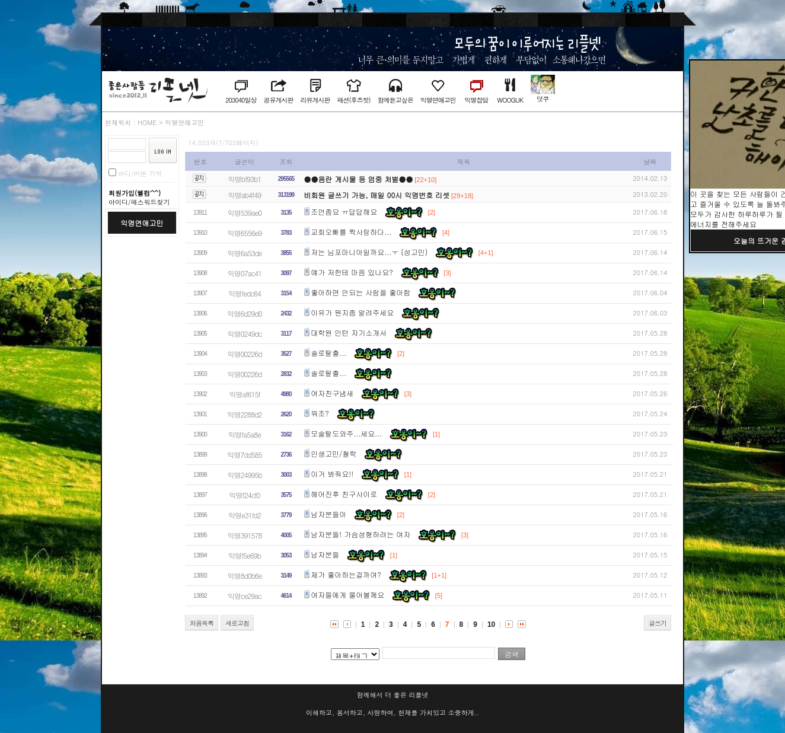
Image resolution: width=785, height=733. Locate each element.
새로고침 (237, 623)
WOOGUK (510, 99)
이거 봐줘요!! (332, 474)
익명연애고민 (438, 99)
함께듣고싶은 (395, 99)
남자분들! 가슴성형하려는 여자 (360, 534)
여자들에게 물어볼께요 (347, 594)
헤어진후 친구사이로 (344, 494)
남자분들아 (328, 514)
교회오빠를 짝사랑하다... (351, 232)
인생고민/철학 (333, 453)
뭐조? (320, 413)
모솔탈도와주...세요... (346, 433)
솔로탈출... (328, 353)
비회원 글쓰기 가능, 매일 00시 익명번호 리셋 (377, 195)
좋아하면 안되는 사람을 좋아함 (360, 292)
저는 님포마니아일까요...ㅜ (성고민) (369, 252)
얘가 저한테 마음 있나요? (352, 272)
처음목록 (201, 623)
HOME (147, 122)
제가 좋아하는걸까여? (346, 574)
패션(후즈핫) (353, 99)
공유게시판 (278, 99)
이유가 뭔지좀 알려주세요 (352, 312)
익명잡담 (476, 99)
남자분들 (325, 554)
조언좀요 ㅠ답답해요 (344, 211)
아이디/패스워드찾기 (139, 201)
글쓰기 (657, 623)
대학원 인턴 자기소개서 (349, 332)
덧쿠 (542, 98)
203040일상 (240, 99)
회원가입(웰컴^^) (135, 193)
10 (491, 624)
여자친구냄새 (332, 393)
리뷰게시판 (315, 99)
